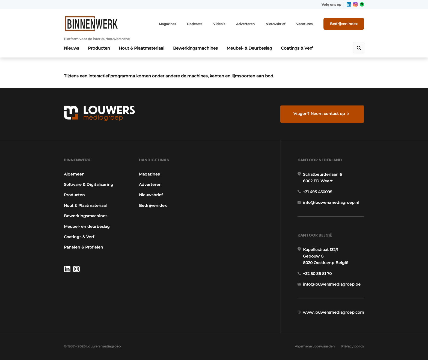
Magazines (167, 24)
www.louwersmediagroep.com (333, 312)
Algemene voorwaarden (315, 346)
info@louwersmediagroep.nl (331, 202)
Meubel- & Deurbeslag (249, 48)
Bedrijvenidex (153, 205)
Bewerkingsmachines (195, 48)
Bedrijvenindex (344, 24)
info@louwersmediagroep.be (332, 284)
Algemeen (74, 174)
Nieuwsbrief (275, 24)
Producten (99, 48)
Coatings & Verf (297, 48)
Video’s (219, 24)
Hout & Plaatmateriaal (141, 48)
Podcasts (194, 24)
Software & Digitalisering (88, 184)
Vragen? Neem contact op (319, 113)
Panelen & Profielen (83, 247)
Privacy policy (352, 346)
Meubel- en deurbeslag (87, 226)
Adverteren (245, 24)
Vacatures (304, 24)
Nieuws (71, 48)
